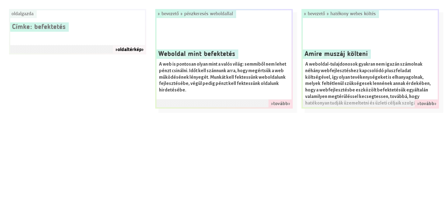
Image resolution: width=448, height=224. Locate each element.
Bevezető (170, 14)
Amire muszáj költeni (336, 54)
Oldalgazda (23, 14)
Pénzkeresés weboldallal (208, 14)
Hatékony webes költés (353, 14)
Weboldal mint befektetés (196, 54)
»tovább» (280, 103)
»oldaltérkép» (129, 49)
